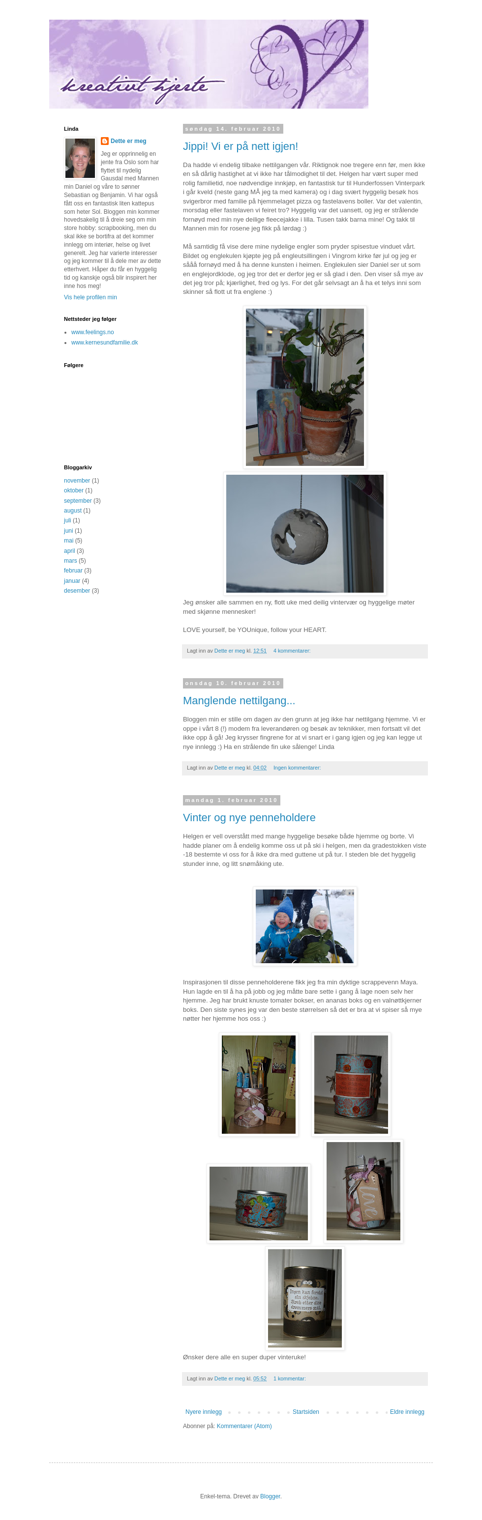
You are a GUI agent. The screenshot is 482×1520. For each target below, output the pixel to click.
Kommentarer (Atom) (244, 1426)
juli (67, 520)
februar (73, 570)
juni (68, 530)
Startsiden (306, 1411)
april (69, 550)
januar (72, 580)
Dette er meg (129, 141)
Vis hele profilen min (90, 297)
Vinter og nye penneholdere (249, 817)
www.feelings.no (92, 332)
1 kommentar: (290, 1378)
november (77, 480)
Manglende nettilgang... (239, 700)
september (78, 500)
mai (68, 540)
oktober (74, 490)
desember (77, 590)
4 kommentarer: (292, 651)
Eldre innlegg (407, 1411)
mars (70, 560)
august (73, 510)
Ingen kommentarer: (298, 768)
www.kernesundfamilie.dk (104, 342)
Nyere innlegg (203, 1411)
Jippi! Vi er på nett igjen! (240, 146)
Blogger (270, 1496)
